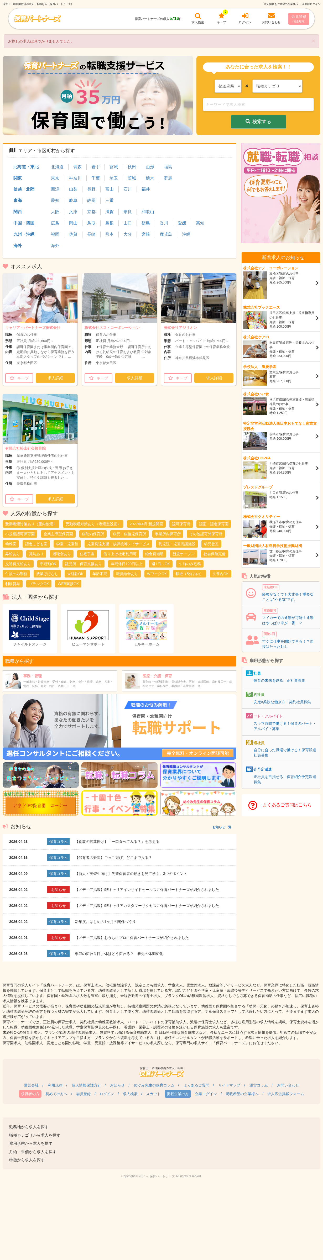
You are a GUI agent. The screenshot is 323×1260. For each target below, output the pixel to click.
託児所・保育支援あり (83, 564)
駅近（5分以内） (190, 574)
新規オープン (184, 554)
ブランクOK (39, 584)
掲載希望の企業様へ (242, 1094)
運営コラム (258, 1085)
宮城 (114, 167)
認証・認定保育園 (213, 524)
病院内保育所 (93, 534)
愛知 (55, 200)
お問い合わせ (288, 1085)
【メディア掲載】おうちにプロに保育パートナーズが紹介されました (132, 938)
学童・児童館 (67, 544)
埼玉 (114, 178)
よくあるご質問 (196, 1085)
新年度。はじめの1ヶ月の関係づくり (105, 922)
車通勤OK (48, 564)
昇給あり (12, 554)
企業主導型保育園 (58, 534)
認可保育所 (181, 524)
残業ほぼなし (47, 574)
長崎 (91, 234)
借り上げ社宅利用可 (120, 554)
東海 (17, 200)
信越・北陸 (23, 189)
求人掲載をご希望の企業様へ (281, 4)
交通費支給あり (18, 564)
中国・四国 (23, 223)
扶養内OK (220, 574)
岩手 (95, 167)
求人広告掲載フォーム (285, 1094)
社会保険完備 (215, 554)
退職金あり (62, 554)
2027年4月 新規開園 (146, 524)
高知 (200, 223)
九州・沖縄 (23, 234)
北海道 (57, 167)
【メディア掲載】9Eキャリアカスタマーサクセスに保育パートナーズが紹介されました (147, 906)
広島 (55, 223)
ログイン (107, 1094)
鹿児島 (166, 234)
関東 (17, 178)
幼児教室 (211, 544)
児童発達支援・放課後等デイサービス (118, 544)
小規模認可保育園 (20, 534)
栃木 (150, 178)
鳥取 (91, 223)
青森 (77, 167)
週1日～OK (161, 564)
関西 (17, 211)
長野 (91, 189)
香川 (164, 223)
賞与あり (36, 554)
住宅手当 (87, 554)
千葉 (95, 178)
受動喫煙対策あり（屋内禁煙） (31, 524)
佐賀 (73, 234)
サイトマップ (229, 1085)
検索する (259, 121)
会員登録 (299, 18)
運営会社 (31, 1085)
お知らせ (117, 1085)
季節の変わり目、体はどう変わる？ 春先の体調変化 (119, 954)
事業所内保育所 (168, 534)
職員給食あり (127, 574)
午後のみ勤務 (16, 574)
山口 (127, 223)
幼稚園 (10, 544)
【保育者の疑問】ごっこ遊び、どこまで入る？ (113, 857)
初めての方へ (56, 1094)
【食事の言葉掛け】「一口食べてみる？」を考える (117, 841)
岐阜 (73, 200)
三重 (109, 200)
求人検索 (130, 1094)
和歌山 (148, 211)
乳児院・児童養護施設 (177, 544)
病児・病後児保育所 (129, 534)
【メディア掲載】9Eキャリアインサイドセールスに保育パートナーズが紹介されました (147, 890)
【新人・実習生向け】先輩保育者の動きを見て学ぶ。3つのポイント (131, 874)
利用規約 (55, 1085)
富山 (109, 189)
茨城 (132, 178)
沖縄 (186, 234)
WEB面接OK (68, 584)
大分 (127, 234)
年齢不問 (99, 574)
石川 (127, 189)
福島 (168, 167)
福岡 (55, 234)
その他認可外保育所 (205, 534)
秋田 (132, 167)
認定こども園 (36, 544)
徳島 (146, 223)
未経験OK (75, 574)
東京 (55, 178)
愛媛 (182, 223)
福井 (146, 189)
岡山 (73, 223)
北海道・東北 (26, 167)
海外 (17, 245)
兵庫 (73, 211)
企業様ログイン (311, 4)
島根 (109, 223)
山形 (150, 167)
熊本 (109, 234)
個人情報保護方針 (86, 1085)
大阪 (55, 211)
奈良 (127, 211)
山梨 (73, 189)
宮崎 (146, 234)
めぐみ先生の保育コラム (154, 1085)
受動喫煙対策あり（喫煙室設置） (93, 524)
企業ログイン (206, 1094)
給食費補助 (154, 554)
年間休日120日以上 (127, 564)
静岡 (91, 200)
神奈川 (75, 178)
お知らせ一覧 (221, 827)
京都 (91, 211)
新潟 (55, 189)
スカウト (153, 1094)
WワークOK (157, 574)
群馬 (168, 178)
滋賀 (109, 211)
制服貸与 (12, 584)
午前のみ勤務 (190, 564)
